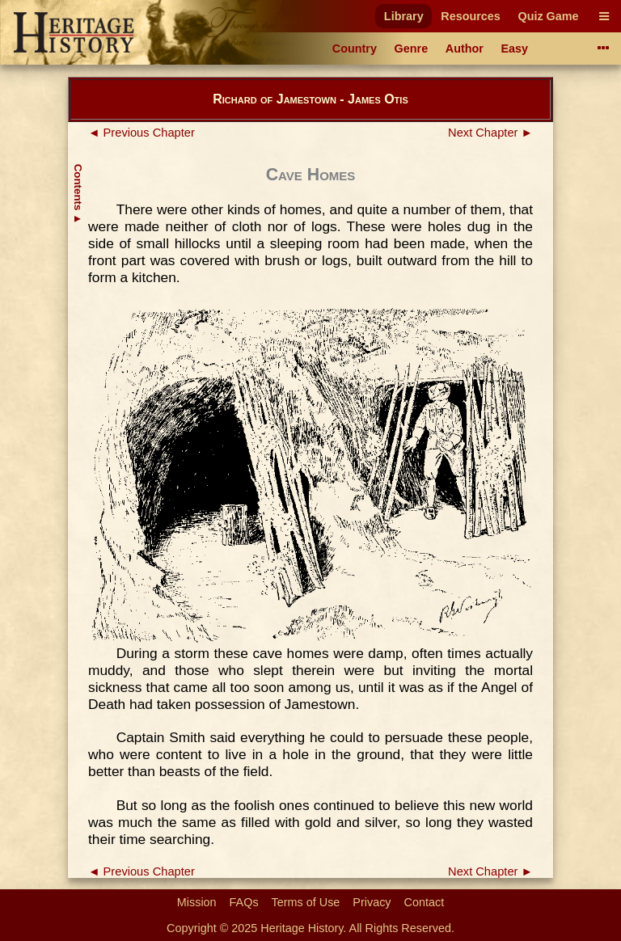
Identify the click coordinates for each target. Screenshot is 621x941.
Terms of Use (306, 902)
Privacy (372, 902)
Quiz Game (548, 16)
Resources (471, 16)
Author (465, 48)
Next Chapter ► (490, 132)
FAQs (244, 902)
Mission (197, 902)
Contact (424, 902)
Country (354, 48)
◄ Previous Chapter (141, 132)
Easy (515, 48)
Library (404, 16)
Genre (412, 48)
